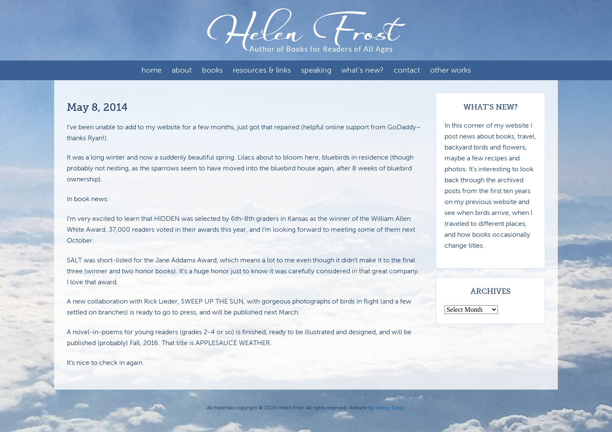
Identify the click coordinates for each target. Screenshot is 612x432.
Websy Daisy (389, 408)
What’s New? (362, 70)
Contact (407, 70)
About (182, 70)
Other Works (450, 70)
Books (212, 70)
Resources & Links (262, 70)
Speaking (316, 70)
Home (151, 70)
